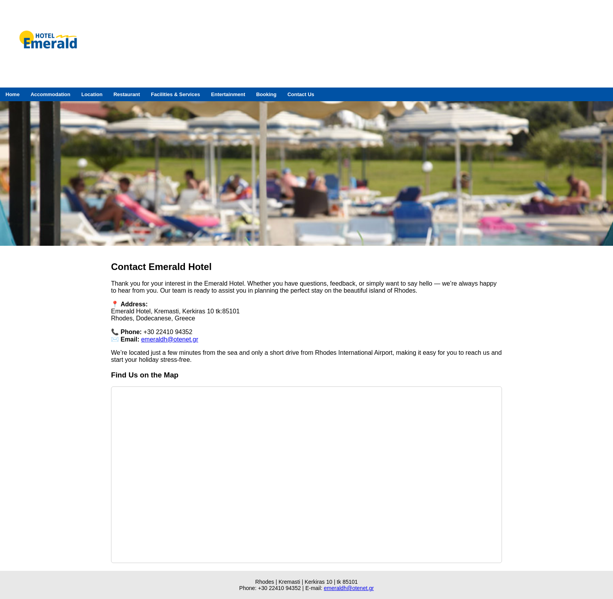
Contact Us (300, 94)
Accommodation (50, 94)
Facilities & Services (175, 94)
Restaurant (126, 94)
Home (12, 94)
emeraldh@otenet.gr (169, 339)
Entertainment (228, 94)
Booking (266, 94)
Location (91, 94)
